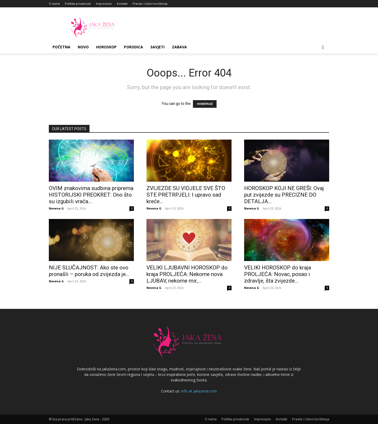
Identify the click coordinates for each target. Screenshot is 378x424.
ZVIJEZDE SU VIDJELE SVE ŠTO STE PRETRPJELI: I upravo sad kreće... (185, 195)
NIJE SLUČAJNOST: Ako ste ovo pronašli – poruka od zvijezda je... (89, 270)
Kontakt (122, 4)
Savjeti (157, 46)
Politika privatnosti (78, 4)
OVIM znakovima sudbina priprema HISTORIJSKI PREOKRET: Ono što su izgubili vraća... (91, 195)
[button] (323, 47)
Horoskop (106, 46)
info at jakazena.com (199, 391)
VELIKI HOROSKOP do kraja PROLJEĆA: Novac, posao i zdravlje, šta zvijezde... (277, 274)
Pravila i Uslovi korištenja (150, 4)
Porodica (133, 46)
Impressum (104, 4)
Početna (61, 46)
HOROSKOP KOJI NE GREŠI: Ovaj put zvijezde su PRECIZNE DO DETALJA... (284, 195)
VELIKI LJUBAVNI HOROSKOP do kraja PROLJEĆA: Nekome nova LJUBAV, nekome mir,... (187, 274)
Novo (83, 46)
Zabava (179, 46)
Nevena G (56, 208)
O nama (54, 4)
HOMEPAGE (205, 104)
